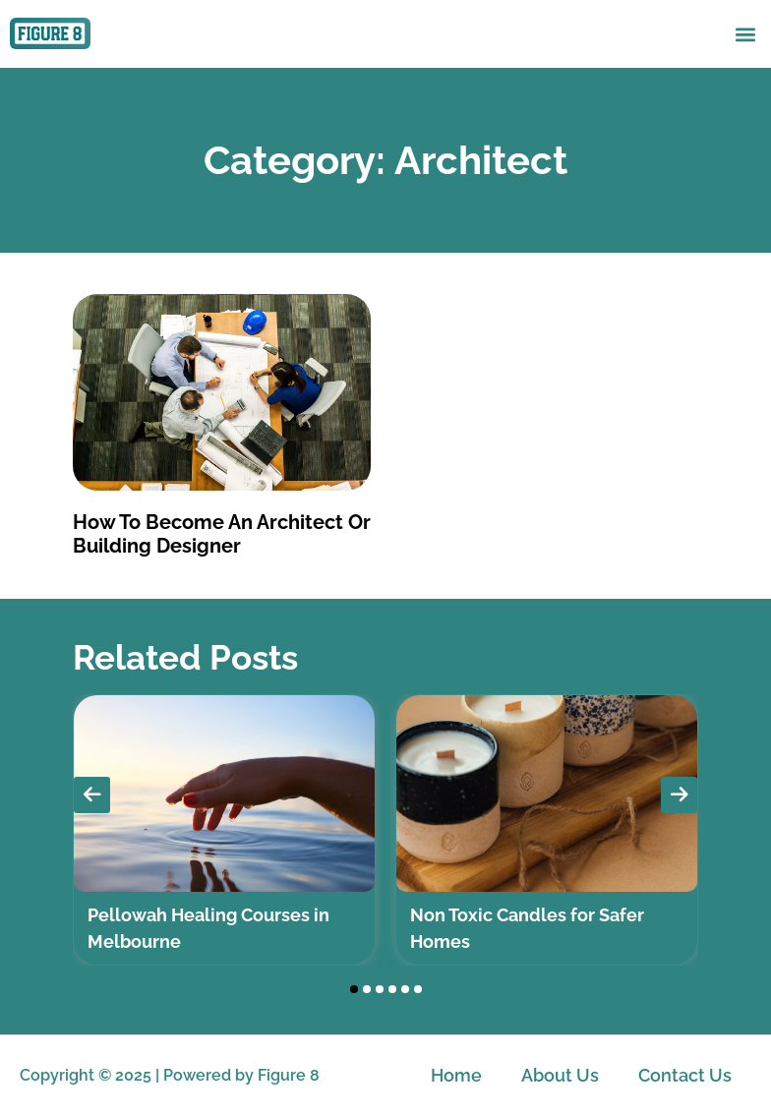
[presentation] (92, 795)
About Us (560, 1075)
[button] (745, 34)
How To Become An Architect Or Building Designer (222, 534)
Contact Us (685, 1075)
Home (456, 1075)
